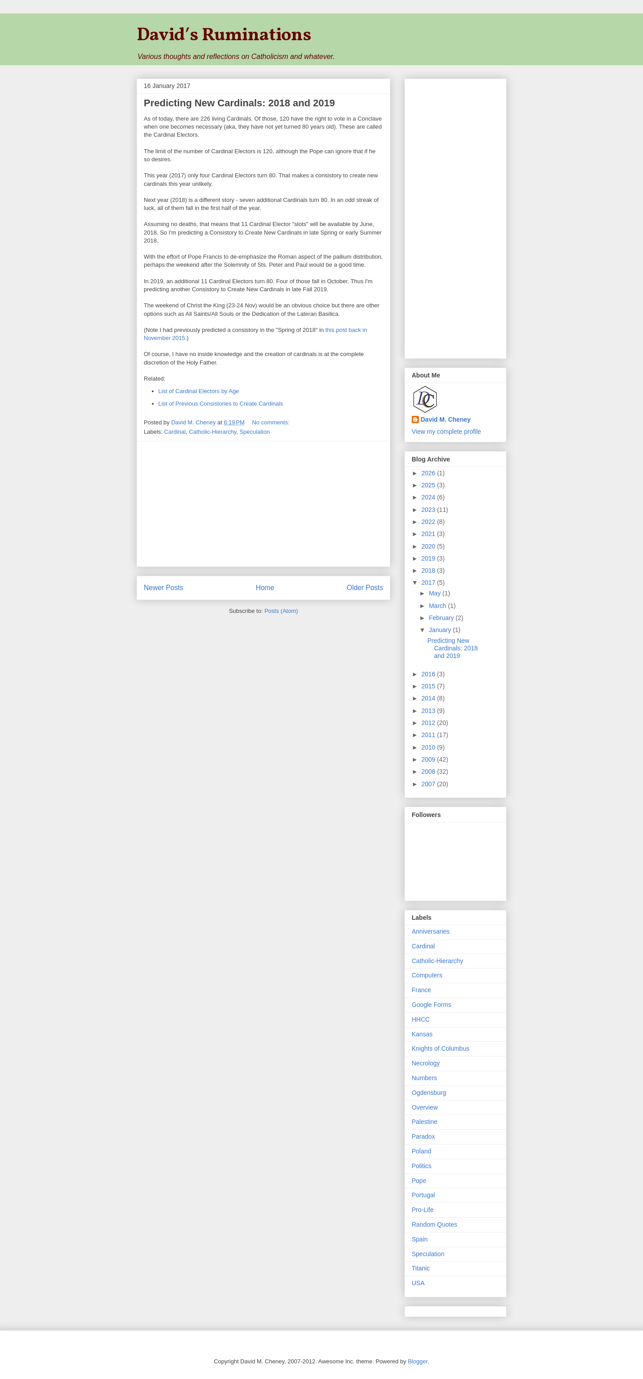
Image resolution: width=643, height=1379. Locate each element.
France (421, 989)
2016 (429, 674)
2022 (429, 521)
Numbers (424, 1077)
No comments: (271, 422)
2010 (429, 747)
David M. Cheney (446, 419)
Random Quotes (434, 1224)
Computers (427, 975)
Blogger (417, 1361)
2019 (429, 558)
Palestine (425, 1121)
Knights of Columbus (440, 1048)
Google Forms (431, 1004)
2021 (429, 533)
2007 (429, 784)
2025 (429, 485)
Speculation (254, 431)
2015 (429, 686)
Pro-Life (423, 1209)
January (441, 629)
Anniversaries (431, 931)
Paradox (423, 1136)
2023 (429, 509)
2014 (429, 698)
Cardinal (175, 431)
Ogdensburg (429, 1092)
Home (265, 587)
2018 (429, 570)
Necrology (426, 1063)
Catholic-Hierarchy (212, 431)
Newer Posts (163, 587)
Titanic (421, 1268)
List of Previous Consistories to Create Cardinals (221, 403)
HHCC (421, 1019)
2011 (429, 734)
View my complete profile (446, 431)
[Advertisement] (263, 504)
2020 (429, 546)
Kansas (422, 1034)
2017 (429, 582)
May (435, 593)
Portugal (423, 1195)
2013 (429, 710)
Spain (420, 1239)
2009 (429, 759)
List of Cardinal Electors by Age (199, 391)
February (442, 617)
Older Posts (365, 587)
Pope (419, 1180)
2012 (429, 722)
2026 (429, 473)
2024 (429, 497)
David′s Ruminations (224, 35)
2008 (429, 771)
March (438, 605)
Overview (425, 1107)
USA (418, 1283)
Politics (421, 1165)
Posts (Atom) (281, 611)
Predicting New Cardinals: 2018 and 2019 (239, 103)
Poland (421, 1151)
